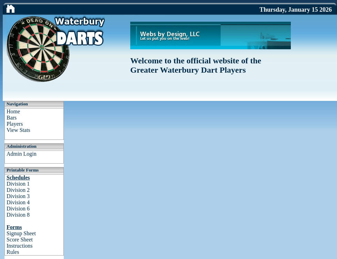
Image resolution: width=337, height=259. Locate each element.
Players (15, 124)
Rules (13, 252)
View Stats (18, 130)
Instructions (20, 246)
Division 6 (18, 208)
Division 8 (18, 215)
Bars (12, 118)
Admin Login (22, 154)
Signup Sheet (21, 233)
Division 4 (18, 202)
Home (13, 111)
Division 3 (18, 196)
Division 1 (18, 184)
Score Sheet (20, 239)
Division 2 (18, 190)
